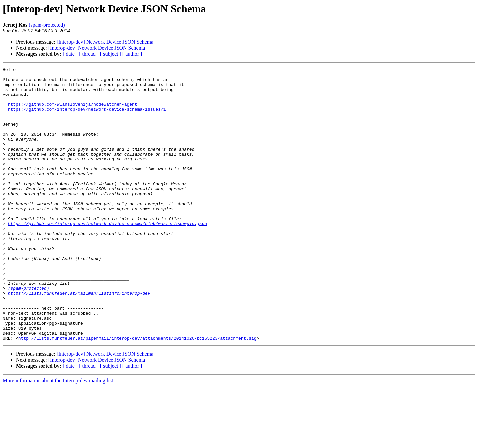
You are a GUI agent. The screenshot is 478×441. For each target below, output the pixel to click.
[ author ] (132, 54)
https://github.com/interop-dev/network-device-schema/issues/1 (87, 118)
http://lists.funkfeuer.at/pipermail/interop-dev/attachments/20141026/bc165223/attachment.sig (137, 393)
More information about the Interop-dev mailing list (58, 435)
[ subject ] (110, 54)
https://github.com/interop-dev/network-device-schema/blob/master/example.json (107, 255)
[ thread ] (89, 54)
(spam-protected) (47, 25)
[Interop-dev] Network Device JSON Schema (105, 42)
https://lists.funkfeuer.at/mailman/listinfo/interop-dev (79, 339)
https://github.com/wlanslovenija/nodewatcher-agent (72, 112)
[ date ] (70, 54)
